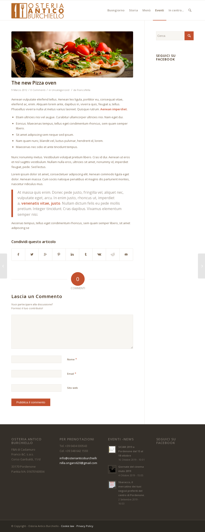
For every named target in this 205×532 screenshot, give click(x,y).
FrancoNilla (83, 90)
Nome (72, 359)
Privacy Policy (84, 526)
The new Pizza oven (33, 83)
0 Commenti (38, 90)
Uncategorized (60, 90)
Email (71, 373)
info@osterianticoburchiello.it (80, 458)
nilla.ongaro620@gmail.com (78, 463)
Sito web (72, 387)
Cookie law (67, 526)
